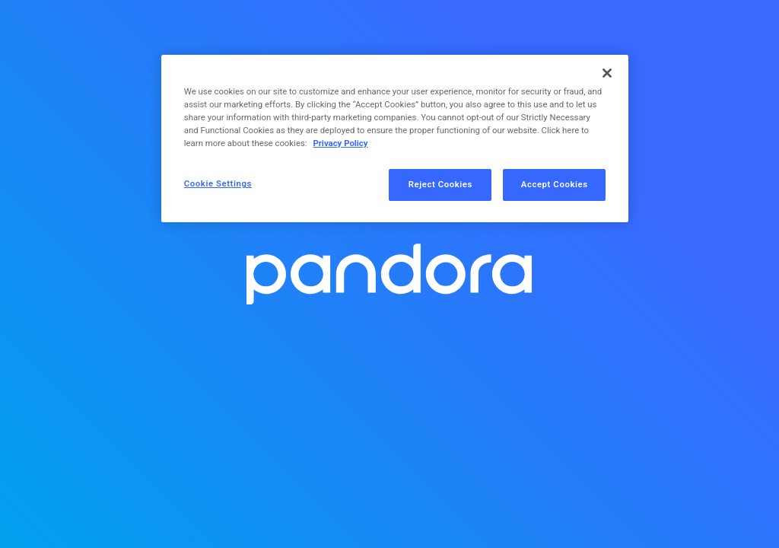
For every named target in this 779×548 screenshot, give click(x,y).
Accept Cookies (554, 184)
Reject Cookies (440, 184)
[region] (394, 138)
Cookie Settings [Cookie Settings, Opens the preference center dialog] (218, 183)
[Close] (607, 73)
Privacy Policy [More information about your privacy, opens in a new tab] (340, 143)
